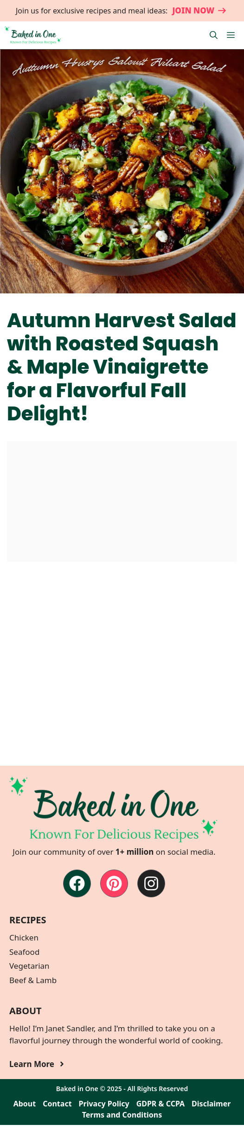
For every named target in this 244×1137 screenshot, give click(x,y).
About (24, 1104)
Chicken (24, 937)
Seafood (24, 951)
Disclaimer (211, 1104)
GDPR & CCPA (160, 1104)
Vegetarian (29, 965)
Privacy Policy (104, 1104)
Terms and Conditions (122, 1115)
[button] (213, 35)
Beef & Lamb (33, 980)
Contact (57, 1104)
